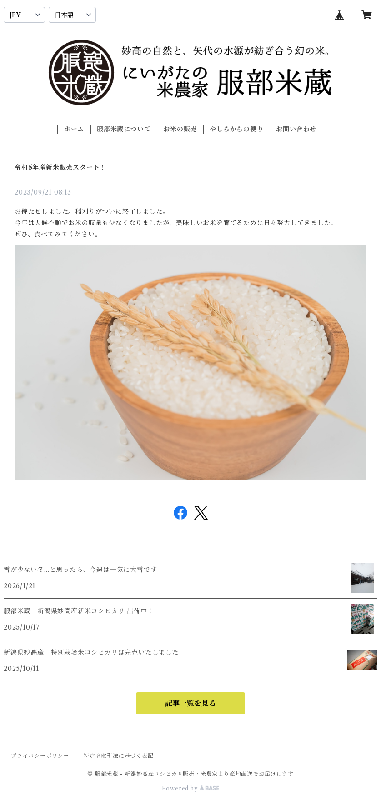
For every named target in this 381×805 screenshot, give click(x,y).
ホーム (74, 129)
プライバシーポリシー (40, 755)
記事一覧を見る (190, 703)
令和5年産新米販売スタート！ (60, 167)
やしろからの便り (236, 129)
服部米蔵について (123, 129)
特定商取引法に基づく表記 (119, 755)
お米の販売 (180, 129)
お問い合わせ (296, 129)
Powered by (191, 788)
